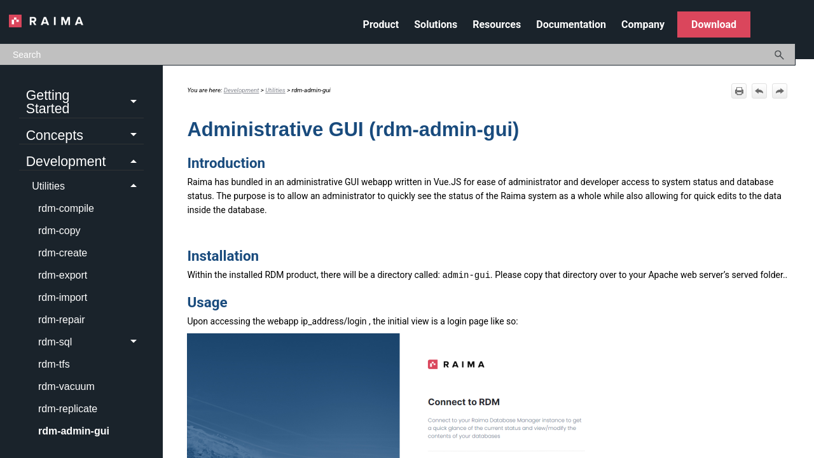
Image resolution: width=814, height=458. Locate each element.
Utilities (88, 186)
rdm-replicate (67, 408)
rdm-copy (59, 230)
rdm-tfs (54, 364)
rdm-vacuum (66, 386)
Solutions (435, 24)
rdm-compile (66, 208)
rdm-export (62, 275)
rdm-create (62, 252)
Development (85, 162)
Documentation (571, 24)
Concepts (85, 136)
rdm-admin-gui (73, 431)
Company (643, 24)
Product (381, 24)
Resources (497, 24)
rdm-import (62, 297)
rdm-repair (61, 319)
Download (713, 24)
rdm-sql (91, 342)
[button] (780, 54)
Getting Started (85, 103)
